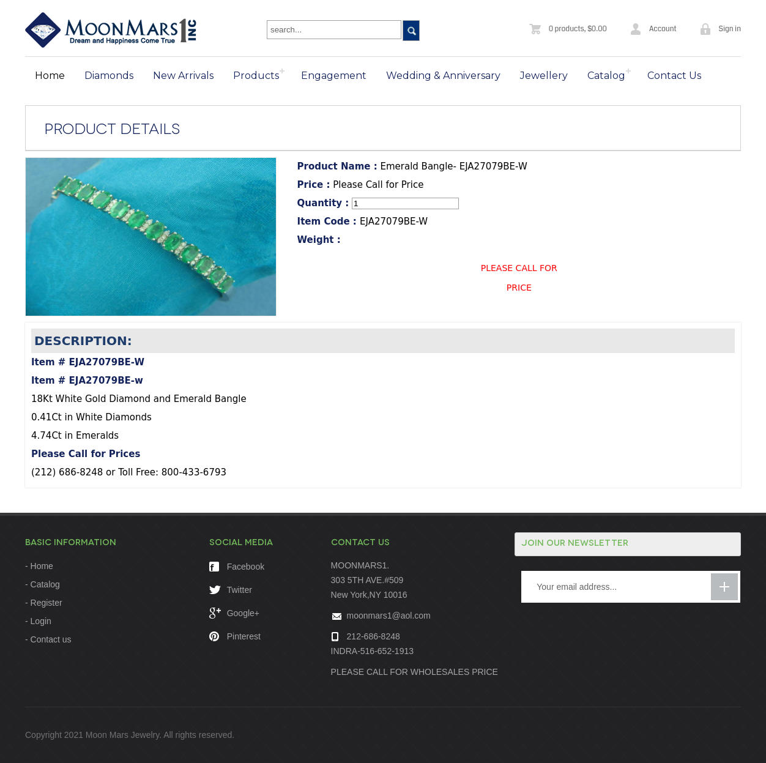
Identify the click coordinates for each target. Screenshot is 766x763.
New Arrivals (183, 75)
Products (256, 75)
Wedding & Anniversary (443, 75)
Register (46, 603)
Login (41, 621)
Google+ (234, 613)
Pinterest (235, 636)
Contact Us (674, 75)
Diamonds (108, 75)
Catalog (606, 75)
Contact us (51, 639)
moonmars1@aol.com (389, 615)
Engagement (333, 75)
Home (50, 75)
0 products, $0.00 (578, 29)
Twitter (230, 590)
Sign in (730, 29)
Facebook (236, 566)
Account (663, 29)
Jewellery (544, 75)
